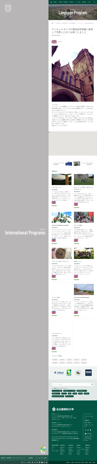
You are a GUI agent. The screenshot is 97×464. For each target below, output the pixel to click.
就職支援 (84, 2)
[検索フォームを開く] (94, 2)
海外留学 (58, 23)
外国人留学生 (78, 462)
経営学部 (62, 445)
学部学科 (71, 2)
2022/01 (77, 359)
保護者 (86, 462)
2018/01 (69, 362)
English (29, 462)
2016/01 (84, 362)
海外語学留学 (65, 23)
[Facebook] (37, 462)
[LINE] (39, 462)
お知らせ (61, 452)
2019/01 (62, 362)
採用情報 (86, 420)
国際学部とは (87, 447)
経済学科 (70, 449)
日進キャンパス (56, 414)
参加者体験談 (72, 23)
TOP (53, 23)
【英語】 (55, 450)
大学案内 (55, 2)
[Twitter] (34, 462)
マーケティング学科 (80, 449)
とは (53, 447)
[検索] (92, 384)
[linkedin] (47, 462)
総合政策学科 (71, 450)
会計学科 (78, 450)
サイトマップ (87, 414)
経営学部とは (62, 447)
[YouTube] (42, 462)
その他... (89, 2)
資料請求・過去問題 (6, 457)
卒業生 (93, 462)
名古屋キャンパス (56, 422)
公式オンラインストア (88, 425)
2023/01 (69, 359)
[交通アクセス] (32, 462)
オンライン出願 (42, 457)
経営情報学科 (62, 450)
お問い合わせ (87, 422)
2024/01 (62, 359)
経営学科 (61, 449)
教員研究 (66, 2)
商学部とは (79, 447)
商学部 (78, 445)
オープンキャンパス (18, 457)
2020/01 (55, 362)
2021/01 (84, 359)
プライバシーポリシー (88, 417)
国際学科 (87, 450)
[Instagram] (44, 462)
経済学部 (71, 445)
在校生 (90, 462)
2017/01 (77, 362)
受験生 (72, 462)
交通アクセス (24, 462)
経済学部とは (71, 447)
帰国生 (82, 462)
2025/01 (55, 359)
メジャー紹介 (78, 2)
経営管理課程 (55, 445)
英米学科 (87, 449)
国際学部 (87, 445)
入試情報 (30, 457)
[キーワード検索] (71, 384)
